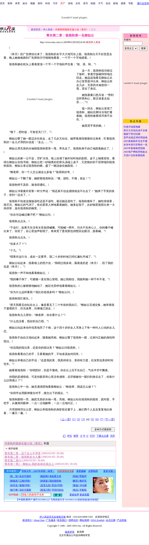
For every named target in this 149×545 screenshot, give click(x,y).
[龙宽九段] (45, 485)
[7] (101, 419)
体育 (17, 3)
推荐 (76, 436)
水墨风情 (93, 471)
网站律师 (84, 520)
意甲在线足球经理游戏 (135, 137)
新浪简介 (27, 520)
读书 (85, 3)
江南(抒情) (24, 480)
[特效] (76, 476)
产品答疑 (122, 520)
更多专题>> (109, 471)
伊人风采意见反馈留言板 (53, 516)
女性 (77, 3)
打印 (92, 436)
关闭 (112, 436)
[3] (83, 419)
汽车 (55, 3)
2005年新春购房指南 (134, 148)
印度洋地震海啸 (132, 126)
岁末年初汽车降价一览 (135, 144)
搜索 (123, 3)
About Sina (39, 520)
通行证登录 (143, 3)
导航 (130, 3)
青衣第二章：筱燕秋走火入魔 (23, 456)
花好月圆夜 (25, 490)
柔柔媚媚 (81, 471)
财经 (40, 3)
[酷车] (76, 480)
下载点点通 (102, 436)
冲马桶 (83, 485)
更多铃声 (74, 494)
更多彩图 (84, 494)
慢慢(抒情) (24, 485)
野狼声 (83, 476)
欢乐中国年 (25, 476)
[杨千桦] (14, 490)
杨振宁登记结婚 (132, 134)
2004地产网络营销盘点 (135, 151)
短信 (108, 3)
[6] (97, 419)
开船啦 (83, 490)
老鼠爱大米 (55, 476)
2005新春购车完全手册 (135, 141)
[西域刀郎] (45, 490)
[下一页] (110, 419)
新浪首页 (36, 29)
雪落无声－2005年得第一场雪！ (38, 471)
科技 (47, 3)
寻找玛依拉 (58, 490)
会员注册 (110, 520)
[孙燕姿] (44, 480)
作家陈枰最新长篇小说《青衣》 (24, 443)
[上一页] (66, 419)
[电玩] (76, 490)
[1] (73, 419)
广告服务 (51, 520)
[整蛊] (76, 485)
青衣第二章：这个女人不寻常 (23, 453)
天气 (100, 3)
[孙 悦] (14, 476)
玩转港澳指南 (138, 155)
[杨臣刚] (44, 476)
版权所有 (69, 532)
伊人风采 (48, 29)
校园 (93, 3)
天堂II (127, 155)
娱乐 (25, 3)
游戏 (70, 3)
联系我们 (62, 520)
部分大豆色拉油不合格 (135, 130)
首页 (2, 3)
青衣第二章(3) (13, 460)
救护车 (83, 480)
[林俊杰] (14, 480)
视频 (32, 3)
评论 (69, 436)
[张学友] (14, 485)
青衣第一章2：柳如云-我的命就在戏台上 (29, 464)
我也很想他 (55, 480)
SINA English (97, 520)
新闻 (10, 3)
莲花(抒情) (57, 485)
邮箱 (115, 3)
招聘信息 (73, 520)
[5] (92, 419)
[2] (78, 419)
